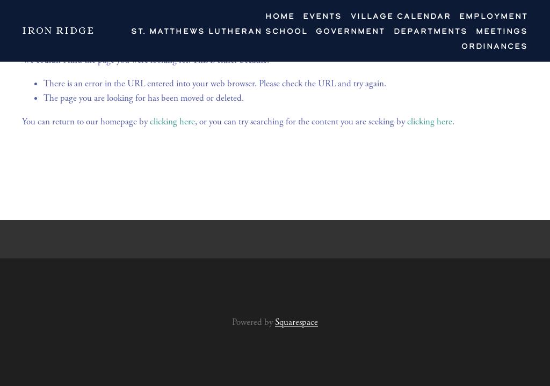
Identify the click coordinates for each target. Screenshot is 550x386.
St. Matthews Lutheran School (219, 31)
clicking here (172, 122)
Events (322, 16)
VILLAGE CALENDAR (401, 16)
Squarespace (296, 322)
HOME (280, 16)
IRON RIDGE (58, 30)
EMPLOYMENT (493, 16)
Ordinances (494, 46)
